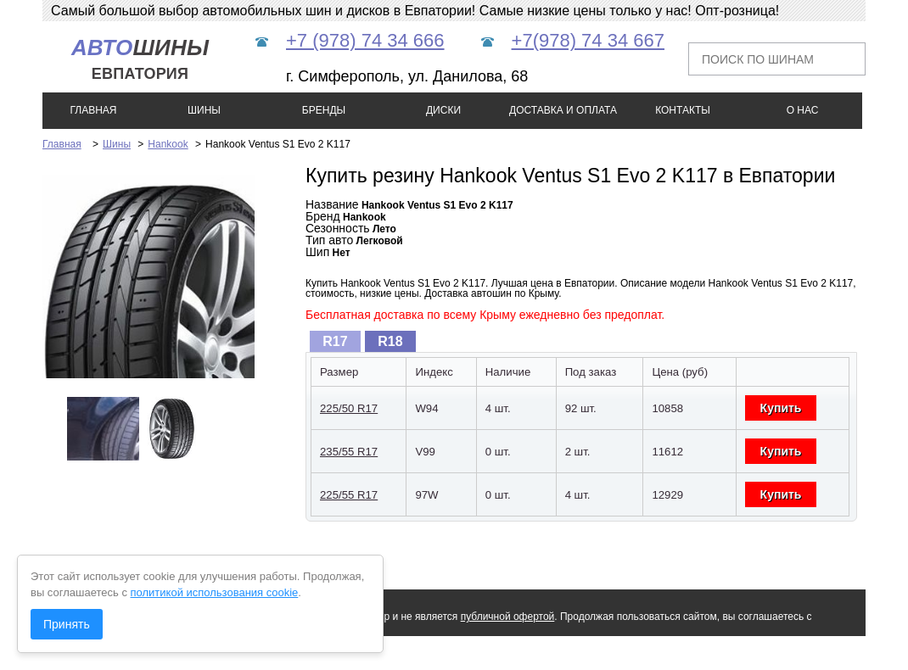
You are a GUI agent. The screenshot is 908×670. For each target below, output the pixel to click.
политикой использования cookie (215, 592)
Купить (781, 408)
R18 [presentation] (390, 341)
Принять (66, 624)
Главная (61, 144)
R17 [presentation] (334, 341)
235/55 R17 (349, 451)
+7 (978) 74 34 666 (365, 40)
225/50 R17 (349, 408)
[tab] (335, 341)
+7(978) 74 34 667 (588, 40)
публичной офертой (508, 617)
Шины (117, 144)
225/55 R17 (349, 495)
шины (140, 59)
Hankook (168, 144)
